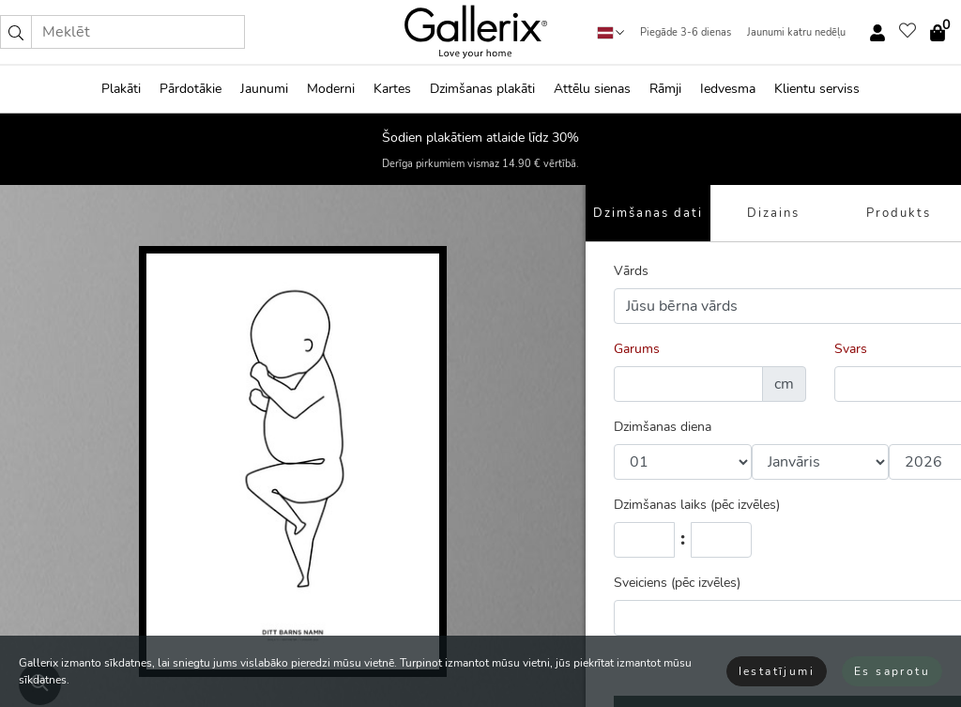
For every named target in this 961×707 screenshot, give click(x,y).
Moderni (331, 89)
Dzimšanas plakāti (482, 89)
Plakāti (121, 89)
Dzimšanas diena (662, 427)
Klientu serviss (817, 89)
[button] (16, 32)
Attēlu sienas (592, 89)
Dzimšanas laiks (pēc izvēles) (697, 505)
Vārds (631, 271)
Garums (637, 349)
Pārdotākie (190, 89)
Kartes (392, 89)
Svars (850, 349)
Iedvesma (727, 89)
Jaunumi (264, 89)
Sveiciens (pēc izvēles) (677, 583)
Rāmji (665, 89)
